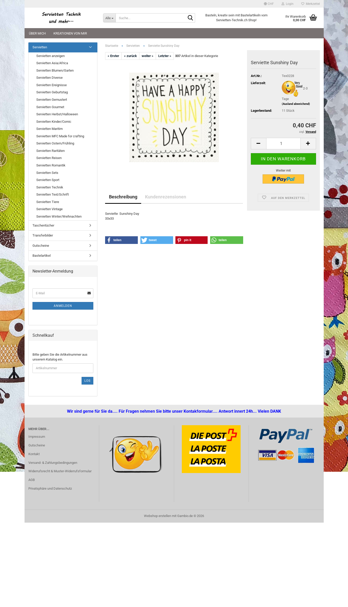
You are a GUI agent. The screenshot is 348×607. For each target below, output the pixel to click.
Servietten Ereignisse (51, 85)
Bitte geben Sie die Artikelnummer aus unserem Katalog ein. (59, 357)
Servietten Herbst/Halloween (57, 114)
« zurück (130, 56)
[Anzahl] (283, 143)
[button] (269, 4)
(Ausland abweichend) (296, 104)
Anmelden (63, 306)
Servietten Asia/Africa (52, 63)
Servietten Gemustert (51, 100)
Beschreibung (123, 196)
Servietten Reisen (49, 158)
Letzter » (164, 56)
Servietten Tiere (47, 202)
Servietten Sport (47, 180)
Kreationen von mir (70, 33)
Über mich (37, 33)
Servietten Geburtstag (52, 92)
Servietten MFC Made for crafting (60, 136)
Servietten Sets (47, 173)
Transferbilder (42, 235)
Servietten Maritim (49, 129)
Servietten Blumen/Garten (55, 70)
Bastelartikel (41, 255)
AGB (31, 480)
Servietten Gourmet (50, 107)
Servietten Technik (49, 187)
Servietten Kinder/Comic (53, 121)
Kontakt (34, 454)
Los (87, 381)
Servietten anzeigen (50, 56)
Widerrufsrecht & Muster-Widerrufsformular (60, 471)
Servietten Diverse (49, 78)
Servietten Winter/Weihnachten (59, 216)
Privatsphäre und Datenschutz (50, 488)
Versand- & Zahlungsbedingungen (52, 463)
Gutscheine (40, 246)
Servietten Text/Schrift (52, 194)
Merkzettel (310, 4)
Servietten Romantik (50, 165)
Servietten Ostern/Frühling (55, 143)
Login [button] (288, 4)
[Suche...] (109, 18)
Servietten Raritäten (50, 151)
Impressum (36, 437)
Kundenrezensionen (165, 196)
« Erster (113, 56)
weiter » (147, 56)
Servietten (39, 47)
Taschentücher (43, 225)
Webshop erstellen (157, 516)
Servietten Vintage (49, 209)
